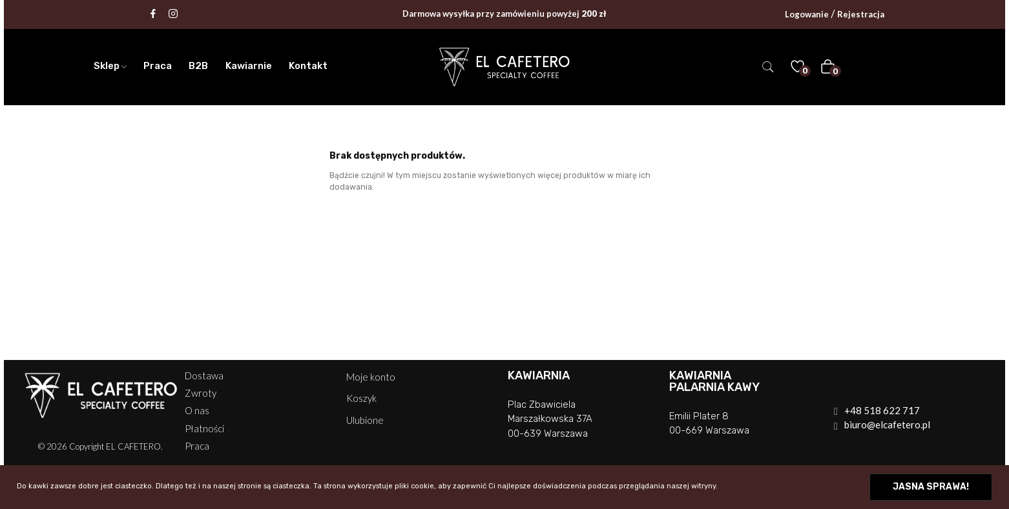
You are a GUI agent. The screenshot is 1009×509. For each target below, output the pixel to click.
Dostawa (204, 376)
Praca (197, 446)
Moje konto (370, 377)
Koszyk (361, 398)
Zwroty (200, 393)
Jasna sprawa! (931, 486)
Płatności (204, 428)
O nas (197, 410)
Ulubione (365, 420)
